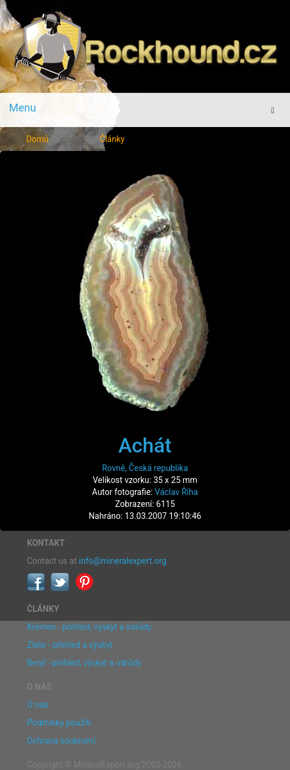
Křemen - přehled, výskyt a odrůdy (89, 627)
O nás (38, 704)
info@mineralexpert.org (123, 561)
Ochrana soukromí (61, 740)
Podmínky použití (59, 722)
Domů (37, 139)
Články (112, 139)
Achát (145, 445)
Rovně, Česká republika (145, 468)
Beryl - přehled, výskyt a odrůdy (84, 663)
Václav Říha (176, 492)
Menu (22, 107)
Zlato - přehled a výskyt (69, 645)
